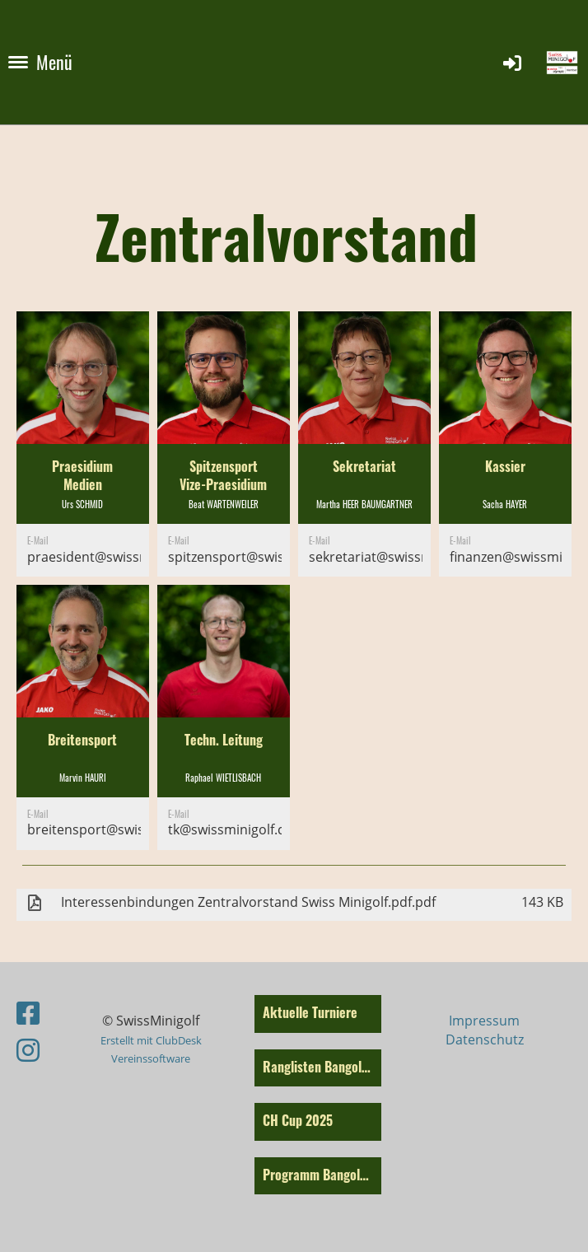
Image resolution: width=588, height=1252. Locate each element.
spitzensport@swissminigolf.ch (263, 557)
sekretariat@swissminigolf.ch (399, 557)
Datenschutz (485, 1039)
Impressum (484, 1020)
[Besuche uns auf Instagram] (28, 1049)
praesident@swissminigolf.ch (117, 557)
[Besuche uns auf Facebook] (28, 1012)
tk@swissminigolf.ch (230, 829)
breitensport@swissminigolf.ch (123, 829)
